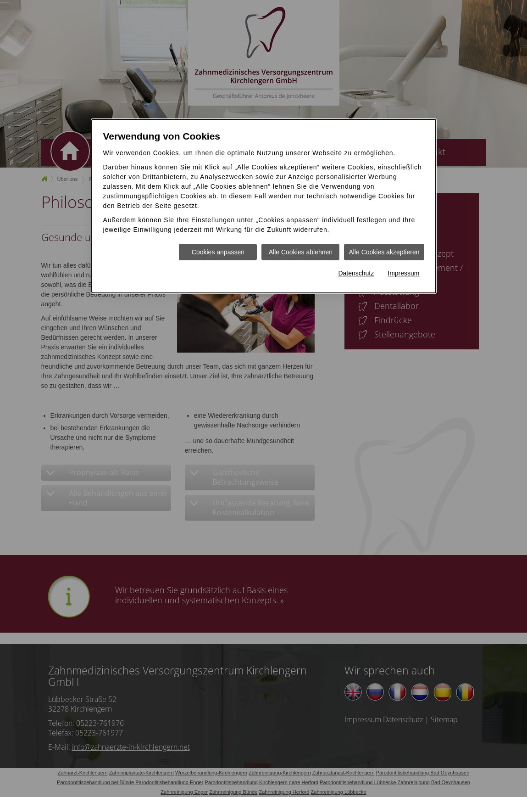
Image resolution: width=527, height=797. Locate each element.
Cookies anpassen (218, 252)
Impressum (403, 273)
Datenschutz (356, 273)
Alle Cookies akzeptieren (384, 252)
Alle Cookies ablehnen (301, 252)
